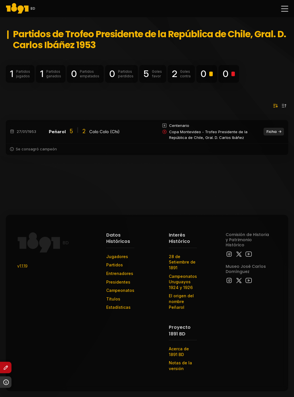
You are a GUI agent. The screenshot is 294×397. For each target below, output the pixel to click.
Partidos (114, 264)
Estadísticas (118, 307)
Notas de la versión (180, 365)
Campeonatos (120, 290)
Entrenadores (119, 273)
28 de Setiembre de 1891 (182, 262)
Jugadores (117, 256)
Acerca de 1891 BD (179, 351)
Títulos (113, 298)
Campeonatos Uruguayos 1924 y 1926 (183, 282)
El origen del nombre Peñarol (181, 301)
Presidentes (118, 282)
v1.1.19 (22, 266)
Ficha (274, 131)
